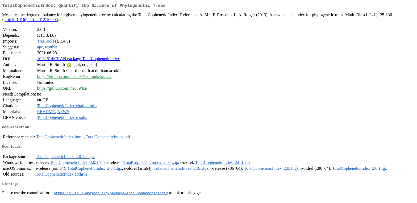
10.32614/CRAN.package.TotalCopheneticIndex (78, 59)
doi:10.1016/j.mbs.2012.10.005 (31, 20)
